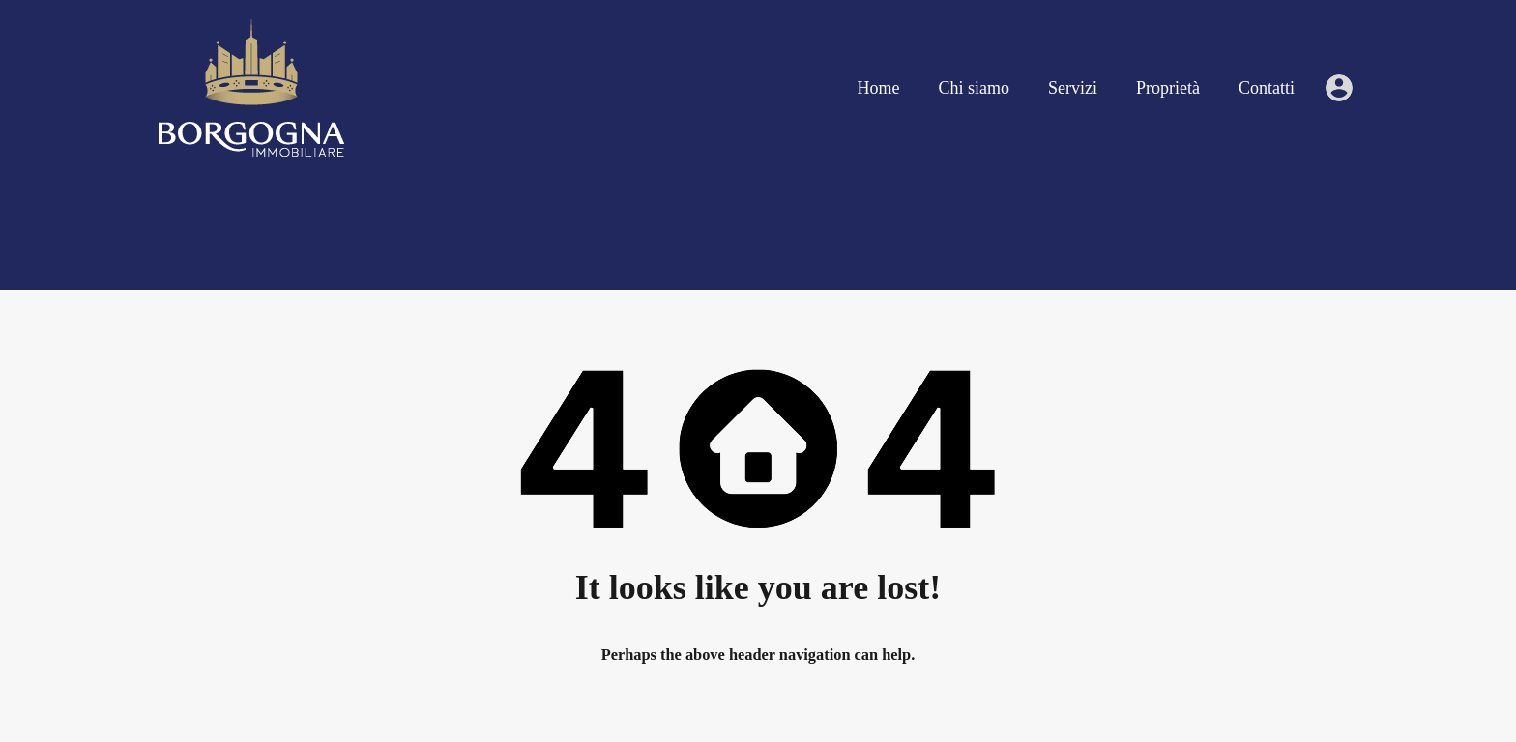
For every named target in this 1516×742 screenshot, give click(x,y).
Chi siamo (974, 88)
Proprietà (1168, 88)
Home (879, 88)
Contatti (1267, 88)
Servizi (1072, 88)
